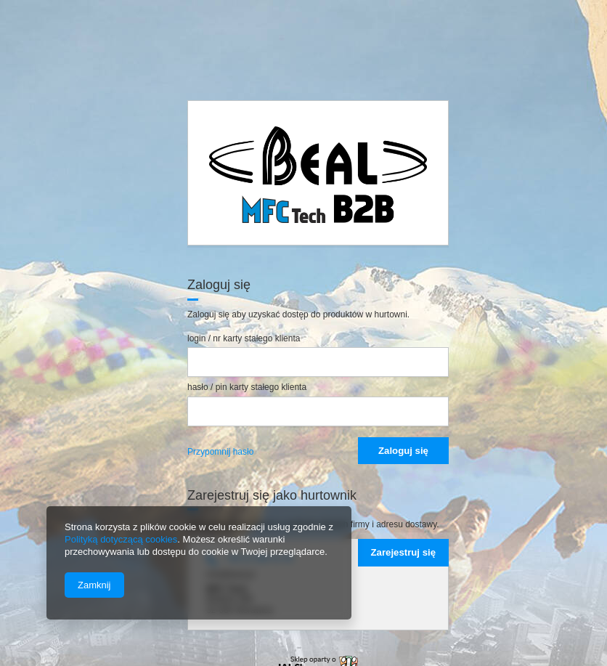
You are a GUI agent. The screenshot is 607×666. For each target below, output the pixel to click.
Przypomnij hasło (220, 452)
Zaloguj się (403, 450)
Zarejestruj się (403, 552)
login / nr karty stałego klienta (243, 338)
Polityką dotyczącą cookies (121, 539)
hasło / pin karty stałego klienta (246, 387)
